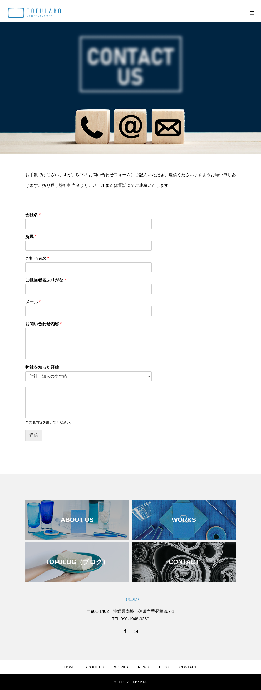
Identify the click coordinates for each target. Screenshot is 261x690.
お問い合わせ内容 (43, 324)
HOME (69, 667)
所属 (31, 236)
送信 (33, 435)
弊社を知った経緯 (42, 367)
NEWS (143, 667)
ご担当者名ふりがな (45, 280)
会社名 (33, 215)
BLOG (164, 667)
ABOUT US (94, 667)
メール (33, 302)
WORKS (121, 667)
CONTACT (188, 667)
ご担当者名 (37, 258)
